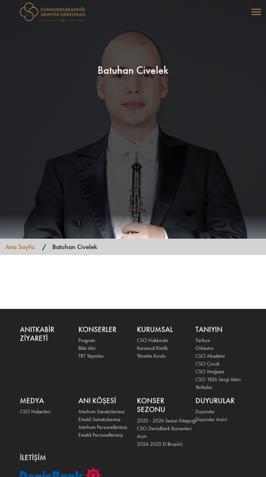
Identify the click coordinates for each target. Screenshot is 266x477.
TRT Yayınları (90, 355)
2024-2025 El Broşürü (159, 444)
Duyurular (205, 411)
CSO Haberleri (35, 411)
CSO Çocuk (207, 363)
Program (86, 340)
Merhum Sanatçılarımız (101, 411)
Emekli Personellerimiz (100, 434)
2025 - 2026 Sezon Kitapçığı (162, 420)
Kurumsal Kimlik (152, 348)
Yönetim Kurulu (151, 355)
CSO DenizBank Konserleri (162, 428)
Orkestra (204, 348)
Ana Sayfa (19, 247)
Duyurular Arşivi (211, 419)
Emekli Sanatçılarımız (99, 419)
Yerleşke (203, 387)
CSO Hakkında (152, 340)
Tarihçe (202, 340)
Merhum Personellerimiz (102, 427)
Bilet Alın (87, 348)
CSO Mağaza (209, 371)
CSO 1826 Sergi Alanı (218, 379)
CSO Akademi (210, 355)
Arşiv (142, 436)
